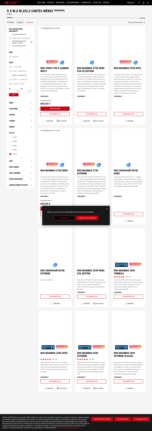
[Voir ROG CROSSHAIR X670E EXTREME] (55, 247)
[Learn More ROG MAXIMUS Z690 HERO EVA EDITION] (91, 296)
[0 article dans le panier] (147, 2)
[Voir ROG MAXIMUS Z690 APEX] (55, 330)
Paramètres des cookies (102, 419)
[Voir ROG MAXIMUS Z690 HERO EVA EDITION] (91, 247)
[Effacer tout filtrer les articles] (30, 22)
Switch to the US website (87, 218)
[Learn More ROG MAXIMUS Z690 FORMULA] (128, 296)
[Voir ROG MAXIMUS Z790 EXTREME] (91, 147)
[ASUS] (130, 2)
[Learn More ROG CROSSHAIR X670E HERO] (128, 214)
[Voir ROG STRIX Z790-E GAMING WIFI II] (55, 45)
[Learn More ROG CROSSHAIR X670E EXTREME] (55, 296)
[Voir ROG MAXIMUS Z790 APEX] (128, 45)
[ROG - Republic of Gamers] (11, 2)
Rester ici (64, 218)
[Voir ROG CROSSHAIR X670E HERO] (128, 147)
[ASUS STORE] (37, 2)
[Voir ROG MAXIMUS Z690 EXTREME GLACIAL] (128, 330)
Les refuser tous (122, 419)
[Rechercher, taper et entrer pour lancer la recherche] (139, 2)
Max (22, 88)
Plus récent (138, 22)
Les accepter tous (141, 419)
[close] (107, 208)
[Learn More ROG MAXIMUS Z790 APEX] (128, 114)
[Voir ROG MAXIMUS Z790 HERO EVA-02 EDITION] (91, 45)
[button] (48, 2)
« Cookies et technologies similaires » (68, 428)
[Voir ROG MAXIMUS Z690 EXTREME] (91, 330)
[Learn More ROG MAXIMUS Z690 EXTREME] (91, 381)
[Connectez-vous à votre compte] (143, 2)
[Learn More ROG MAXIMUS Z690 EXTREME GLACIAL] (128, 381)
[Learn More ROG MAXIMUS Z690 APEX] (55, 381)
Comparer (49, 121)
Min (10, 88)
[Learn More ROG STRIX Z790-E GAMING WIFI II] (55, 114)
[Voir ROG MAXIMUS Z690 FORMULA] (128, 247)
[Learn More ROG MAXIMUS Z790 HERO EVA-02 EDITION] (91, 114)
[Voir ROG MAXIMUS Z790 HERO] (55, 147)
